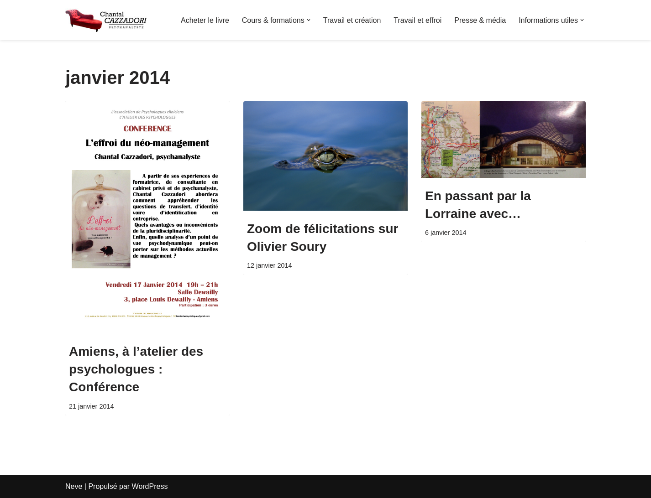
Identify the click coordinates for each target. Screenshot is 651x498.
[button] (308, 20)
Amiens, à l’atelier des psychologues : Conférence (136, 369)
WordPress (150, 486)
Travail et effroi (417, 20)
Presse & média (480, 20)
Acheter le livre (205, 20)
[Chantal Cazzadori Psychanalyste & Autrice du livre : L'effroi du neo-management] (106, 20)
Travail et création (352, 20)
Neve (73, 486)
